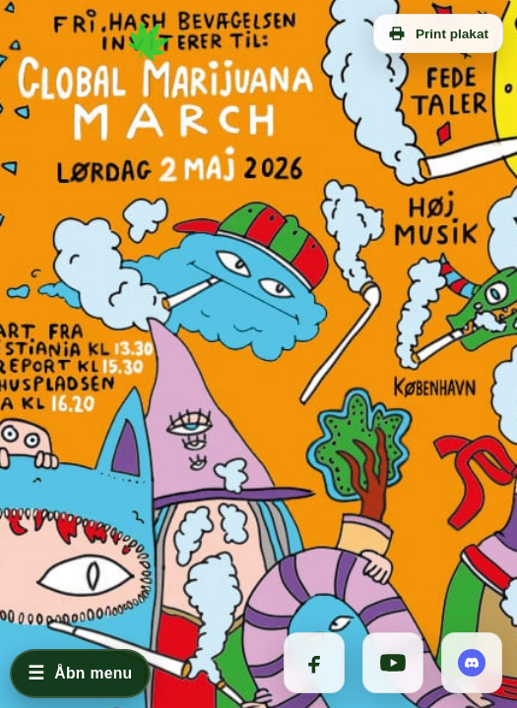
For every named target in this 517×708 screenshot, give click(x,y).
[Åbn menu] (80, 673)
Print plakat (438, 33)
